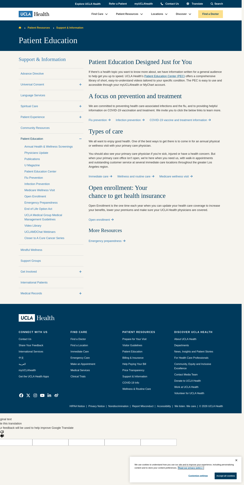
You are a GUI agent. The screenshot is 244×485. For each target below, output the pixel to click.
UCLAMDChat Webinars (40, 231)
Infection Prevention (37, 184)
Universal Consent (32, 84)
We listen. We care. (186, 406)
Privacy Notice (96, 406)
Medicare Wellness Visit (39, 190)
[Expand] (80, 84)
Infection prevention (130, 120)
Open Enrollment (35, 196)
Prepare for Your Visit (134, 339)
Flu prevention (100, 120)
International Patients (34, 282)
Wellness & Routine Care (136, 389)
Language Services (33, 95)
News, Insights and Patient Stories (193, 351)
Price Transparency (133, 370)
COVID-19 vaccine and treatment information (180, 120)
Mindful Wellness (31, 250)
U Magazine (32, 165)
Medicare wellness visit (176, 176)
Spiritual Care (29, 106)
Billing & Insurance (133, 357)
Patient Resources (127, 14)
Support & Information (69, 27)
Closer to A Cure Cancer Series (44, 238)
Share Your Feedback (31, 345)
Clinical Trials (78, 376)
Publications (32, 159)
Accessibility (164, 406)
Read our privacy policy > (191, 468)
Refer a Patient (118, 3)
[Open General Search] (217, 4)
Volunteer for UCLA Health (189, 393)
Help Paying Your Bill (134, 364)
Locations (157, 14)
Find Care (97, 14)
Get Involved (29, 271)
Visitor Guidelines (132, 345)
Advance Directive (32, 73)
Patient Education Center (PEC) (164, 76)
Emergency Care (80, 357)
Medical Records (31, 293)
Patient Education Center (40, 171)
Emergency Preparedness (41, 202)
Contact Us (172, 3)
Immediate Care (80, 351)
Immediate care (100, 176)
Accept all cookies (225, 476)
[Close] (236, 460)
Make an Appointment (83, 364)
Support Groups (31, 260)
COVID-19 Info (130, 382)
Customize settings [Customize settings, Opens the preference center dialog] (198, 475)
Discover (181, 14)
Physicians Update (36, 152)
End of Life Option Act (38, 208)
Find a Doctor (210, 14)
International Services (31, 351)
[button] (88, 4)
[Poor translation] (2, 434)
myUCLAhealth (144, 3)
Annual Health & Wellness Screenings (48, 146)
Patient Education (32, 138)
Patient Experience (33, 117)
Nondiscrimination (118, 406)
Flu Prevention (33, 177)
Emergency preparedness (107, 241)
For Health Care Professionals (191, 357)
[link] (21, 395)
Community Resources (35, 128)
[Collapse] (80, 138)
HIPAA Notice (77, 406)
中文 (21, 357)
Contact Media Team (186, 374)
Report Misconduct (142, 406)
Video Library (32, 225)
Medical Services (80, 370)
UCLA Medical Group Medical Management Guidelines (43, 217)
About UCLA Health (185, 339)
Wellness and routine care (135, 176)
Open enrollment (101, 219)
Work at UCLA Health (186, 387)
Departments (181, 345)
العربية (22, 364)
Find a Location (79, 345)
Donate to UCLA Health (187, 380)
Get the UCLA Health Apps (34, 376)
